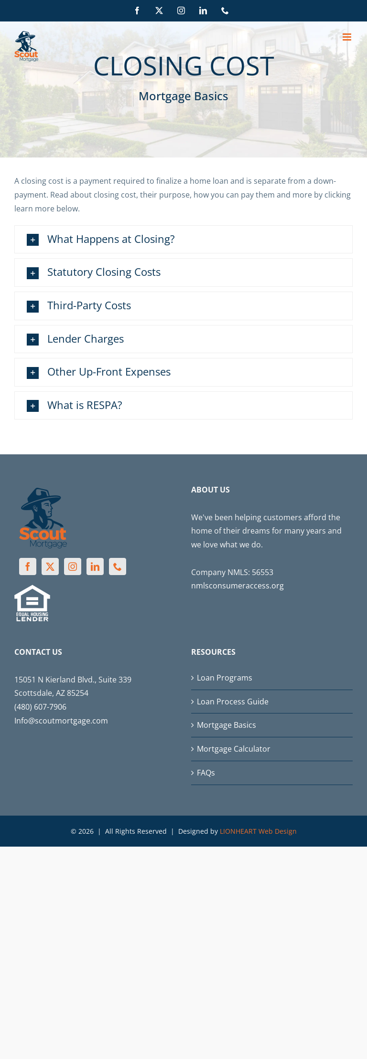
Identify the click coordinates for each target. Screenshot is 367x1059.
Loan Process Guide (233, 701)
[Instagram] (72, 566)
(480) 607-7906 (40, 707)
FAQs (206, 772)
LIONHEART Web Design (258, 831)
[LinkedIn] (95, 566)
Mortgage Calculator (233, 749)
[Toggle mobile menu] (348, 37)
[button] (183, 239)
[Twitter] (50, 566)
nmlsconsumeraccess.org (237, 585)
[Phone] (117, 566)
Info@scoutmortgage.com (61, 720)
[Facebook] (27, 566)
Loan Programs (224, 677)
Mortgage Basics (226, 725)
